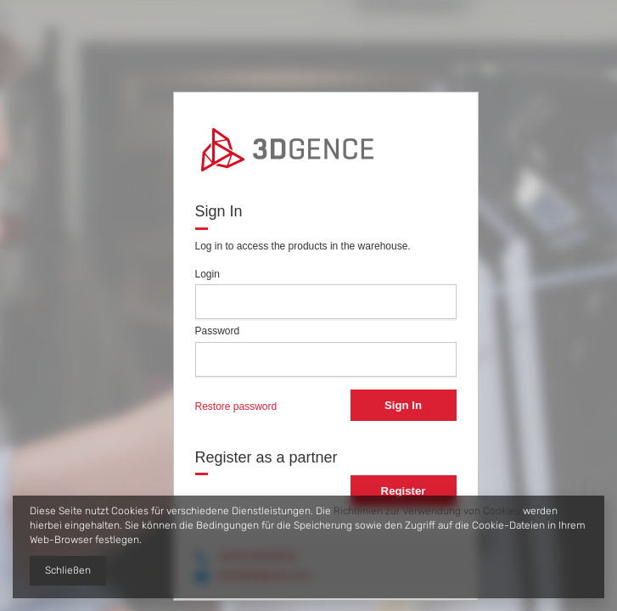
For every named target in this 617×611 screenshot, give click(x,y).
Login (207, 274)
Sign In (403, 405)
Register (403, 491)
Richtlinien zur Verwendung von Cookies (427, 511)
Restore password (236, 406)
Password (217, 331)
